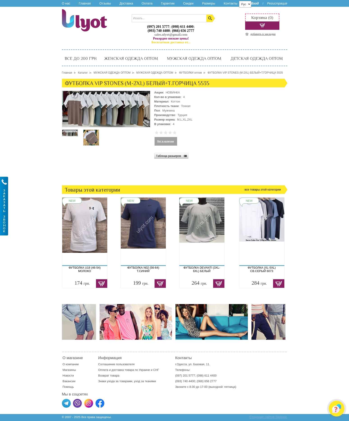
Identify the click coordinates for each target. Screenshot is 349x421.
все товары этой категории (263, 189)
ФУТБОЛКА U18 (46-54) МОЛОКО (85, 269)
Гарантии (168, 3)
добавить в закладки (263, 34)
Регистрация (277, 3)
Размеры (208, 3)
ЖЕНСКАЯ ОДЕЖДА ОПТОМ (131, 58)
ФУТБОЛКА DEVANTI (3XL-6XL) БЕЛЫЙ (201, 269)
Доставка (126, 3)
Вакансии (69, 381)
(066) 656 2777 (183, 31)
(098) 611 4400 (182, 26)
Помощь (68, 386)
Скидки (188, 3)
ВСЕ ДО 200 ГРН (81, 58)
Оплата (147, 3)
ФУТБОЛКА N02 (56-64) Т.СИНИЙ (143, 269)
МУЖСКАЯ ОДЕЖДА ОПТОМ (194, 58)
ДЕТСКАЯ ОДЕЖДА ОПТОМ (256, 58)
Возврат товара (109, 375)
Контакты (230, 3)
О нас (66, 3)
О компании (71, 364)
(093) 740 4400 (159, 31)
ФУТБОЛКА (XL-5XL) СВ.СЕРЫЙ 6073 (262, 269)
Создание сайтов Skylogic (268, 417)
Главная (85, 3)
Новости (68, 375)
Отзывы (105, 3)
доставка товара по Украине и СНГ (136, 370)
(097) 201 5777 (158, 26)
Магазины (69, 370)
